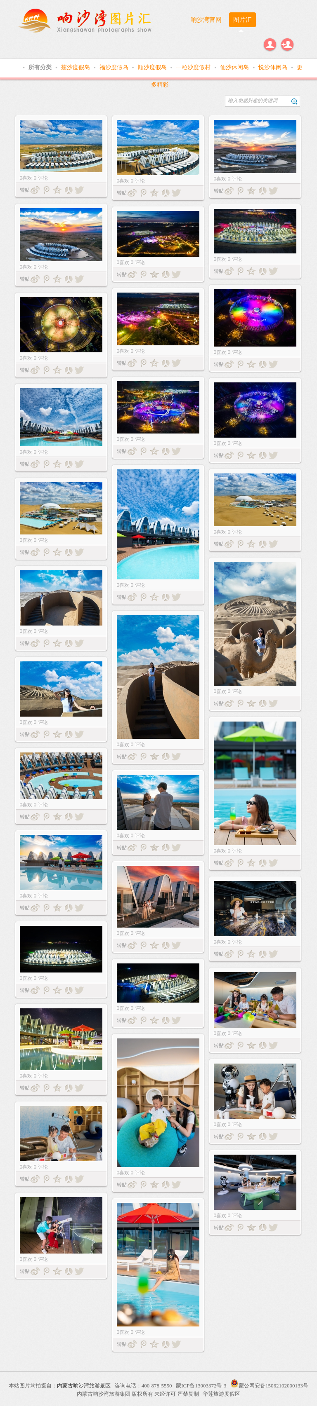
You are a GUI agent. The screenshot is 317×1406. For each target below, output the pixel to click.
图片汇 (242, 19)
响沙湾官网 (206, 19)
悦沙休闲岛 (273, 67)
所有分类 (40, 67)
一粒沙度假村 (194, 67)
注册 (287, 44)
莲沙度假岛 (76, 67)
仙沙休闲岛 (235, 67)
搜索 (294, 101)
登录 (270, 44)
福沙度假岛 (114, 67)
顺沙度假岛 (153, 67)
